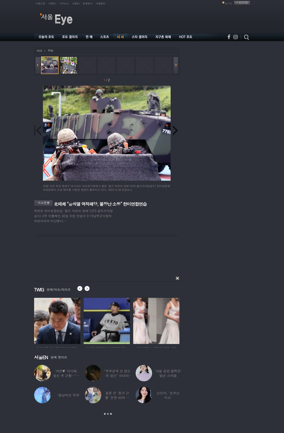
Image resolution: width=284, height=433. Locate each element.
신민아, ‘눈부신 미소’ (168, 395)
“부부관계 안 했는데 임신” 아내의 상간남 (117, 375)
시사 (39, 51)
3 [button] (111, 414)
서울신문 (40, 3)
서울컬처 (100, 3)
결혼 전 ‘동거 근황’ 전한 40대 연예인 (117, 397)
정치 (50, 51)
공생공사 (87, 3)
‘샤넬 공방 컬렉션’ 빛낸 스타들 (168, 373)
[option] (57, 320)
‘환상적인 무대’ (68, 395)
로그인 (228, 3)
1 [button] (105, 414)
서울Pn (52, 3)
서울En (76, 3)
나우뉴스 (64, 3)
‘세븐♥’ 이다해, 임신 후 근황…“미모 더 (66, 375)
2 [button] (108, 414)
